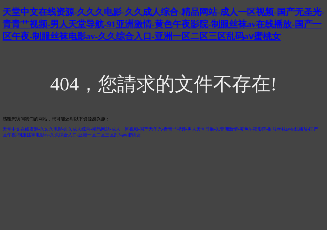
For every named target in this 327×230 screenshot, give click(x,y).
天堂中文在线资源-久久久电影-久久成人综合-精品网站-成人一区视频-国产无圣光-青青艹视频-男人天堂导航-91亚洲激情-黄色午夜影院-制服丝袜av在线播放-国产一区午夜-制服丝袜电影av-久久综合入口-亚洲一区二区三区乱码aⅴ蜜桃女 (163, 24)
